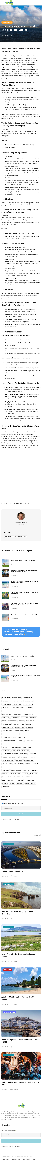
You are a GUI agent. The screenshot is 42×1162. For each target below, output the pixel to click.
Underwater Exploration (8, 780)
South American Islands (8, 767)
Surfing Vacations (16, 770)
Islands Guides (17, 744)
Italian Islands (6, 750)
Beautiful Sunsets (28, 704)
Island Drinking (24, 734)
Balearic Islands (6, 704)
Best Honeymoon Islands (17, 707)
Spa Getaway (20, 767)
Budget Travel (29, 711)
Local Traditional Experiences (10, 753)
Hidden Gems (29, 727)
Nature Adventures (14, 757)
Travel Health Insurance (8, 777)
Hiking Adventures (7, 730)
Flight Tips (16, 724)
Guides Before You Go (20, 536)
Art (18, 701)
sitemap (23, 1159)
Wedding (12, 783)
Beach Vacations (17, 704)
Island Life (20, 740)
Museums (4, 757)
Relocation (19, 760)
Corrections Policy (5, 1159)
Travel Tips (20, 777)
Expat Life (21, 721)
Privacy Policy (17, 819)
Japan (13, 750)
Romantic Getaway (7, 763)
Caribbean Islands (7, 22)
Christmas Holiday (28, 714)
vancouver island (29, 780)
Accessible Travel (16, 697)
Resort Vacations (28, 760)
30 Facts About (6, 697)
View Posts (21, 525)
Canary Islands (17, 714)
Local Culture (25, 750)
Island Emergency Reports (9, 737)
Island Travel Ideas (16, 747)
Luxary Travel (23, 753)
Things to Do (34, 770)
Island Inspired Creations (9, 740)
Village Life (5, 783)
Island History (22, 737)
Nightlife (33, 757)
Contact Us (32, 1159)
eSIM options (33, 717)
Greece (22, 724)
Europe (4, 721)
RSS (28, 1159)
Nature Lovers (24, 757)
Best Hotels (29, 707)
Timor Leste (5, 773)
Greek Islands (29, 724)
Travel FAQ (25, 773)
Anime (13, 701)
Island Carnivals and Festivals (10, 734)
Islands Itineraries (28, 744)
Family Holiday (30, 721)
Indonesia (27, 730)
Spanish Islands (29, 767)
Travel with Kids (29, 777)
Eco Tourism (24, 717)
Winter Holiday (6, 786)
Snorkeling (35, 763)
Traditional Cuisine (15, 773)
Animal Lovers (5, 701)
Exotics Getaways (12, 721)
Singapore (27, 763)
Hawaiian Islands (19, 727)
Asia (22, 701)
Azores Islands (29, 701)
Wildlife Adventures (30, 783)
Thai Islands (26, 770)
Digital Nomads (15, 717)
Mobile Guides (32, 753)
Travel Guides (33, 773)
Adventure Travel (27, 697)
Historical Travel (18, 730)
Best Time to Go (9, 536)
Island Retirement (7, 744)
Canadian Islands (6, 714)
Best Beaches (5, 707)
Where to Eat (20, 783)
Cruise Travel (5, 717)
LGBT (18, 750)
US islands (20, 780)
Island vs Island (27, 747)
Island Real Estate (30, 740)
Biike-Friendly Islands (18, 711)
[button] (39, 2)
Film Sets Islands (6, 724)
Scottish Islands (18, 763)
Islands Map (5, 747)
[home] (9, 2)
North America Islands (8, 760)
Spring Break (5, 770)
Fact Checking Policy (15, 1159)
